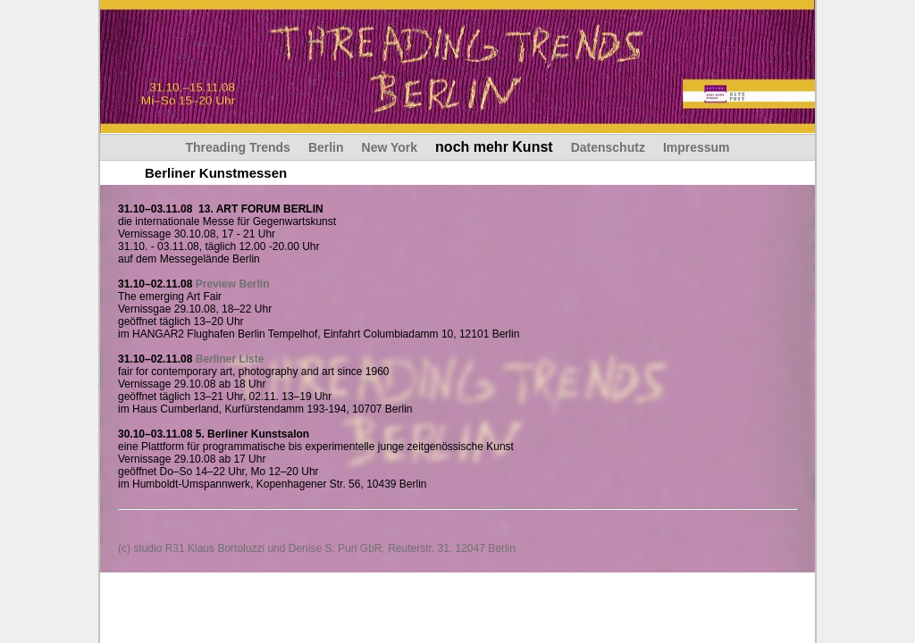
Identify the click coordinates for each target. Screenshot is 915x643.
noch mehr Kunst (494, 146)
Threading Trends (237, 147)
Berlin (326, 147)
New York (390, 147)
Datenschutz (608, 147)
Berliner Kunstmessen (216, 172)
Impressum (696, 147)
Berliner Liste (230, 359)
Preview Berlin (233, 284)
